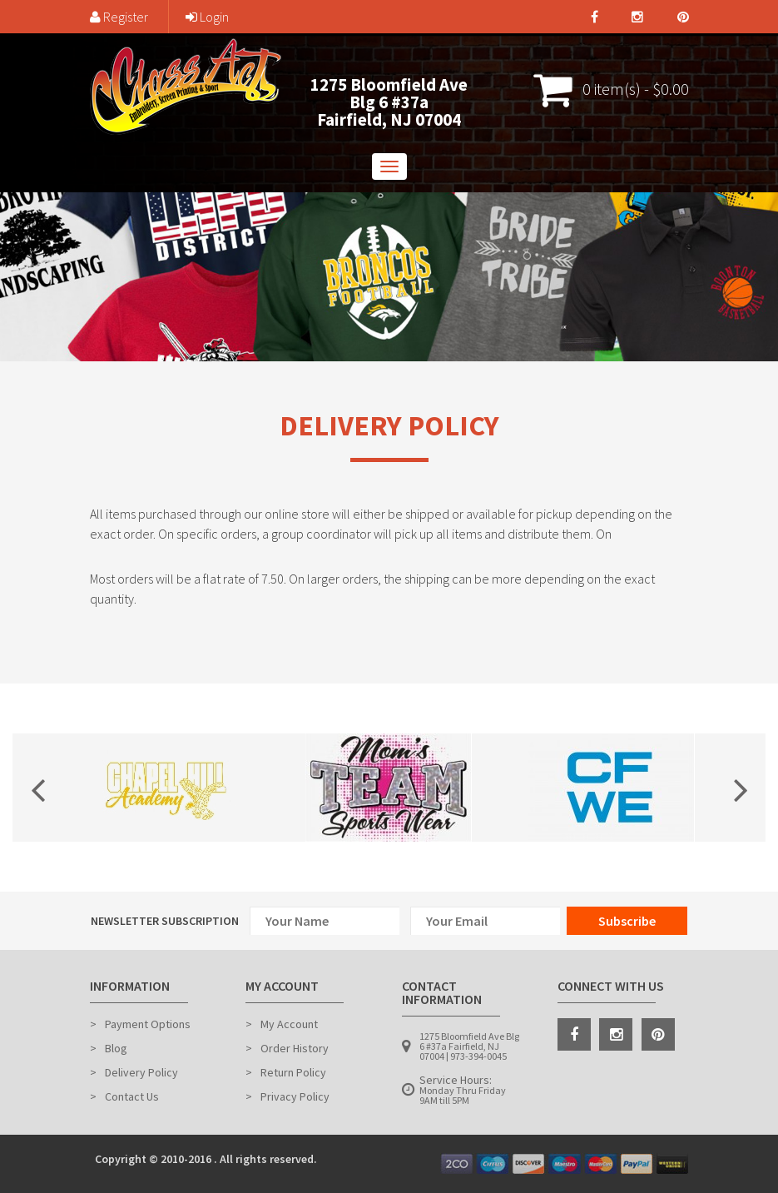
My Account (289, 1024)
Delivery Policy (141, 1072)
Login (207, 16)
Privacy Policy (295, 1096)
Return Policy (293, 1072)
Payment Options (148, 1024)
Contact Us (132, 1096)
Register (119, 16)
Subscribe (627, 920)
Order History (294, 1048)
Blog (116, 1048)
